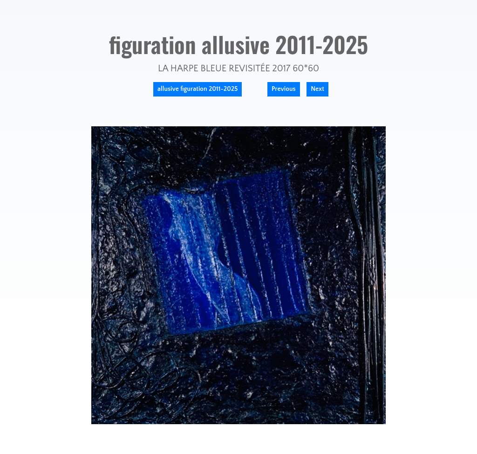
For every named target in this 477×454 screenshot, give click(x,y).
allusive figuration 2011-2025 (197, 89)
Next (317, 89)
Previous (284, 89)
